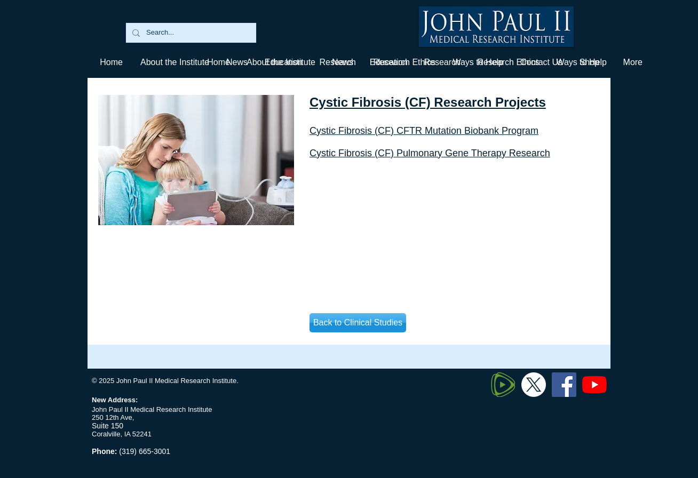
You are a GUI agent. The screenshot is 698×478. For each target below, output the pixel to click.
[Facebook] (564, 384)
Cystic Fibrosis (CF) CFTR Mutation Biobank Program (424, 130)
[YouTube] (594, 384)
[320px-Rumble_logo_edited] (503, 384)
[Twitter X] (533, 384)
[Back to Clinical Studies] (358, 322)
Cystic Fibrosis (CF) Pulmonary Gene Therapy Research (430, 153)
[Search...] (190, 33)
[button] (388, 62)
